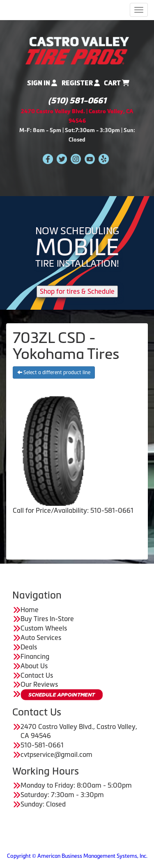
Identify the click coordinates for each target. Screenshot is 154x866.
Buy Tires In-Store (47, 618)
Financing (35, 656)
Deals (29, 647)
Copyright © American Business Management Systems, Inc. (77, 856)
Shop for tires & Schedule (77, 291)
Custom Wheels (44, 628)
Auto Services (41, 637)
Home (30, 609)
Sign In (42, 83)
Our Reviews (39, 684)
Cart (116, 83)
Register (81, 83)
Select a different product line (53, 372)
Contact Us (37, 675)
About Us (34, 665)
